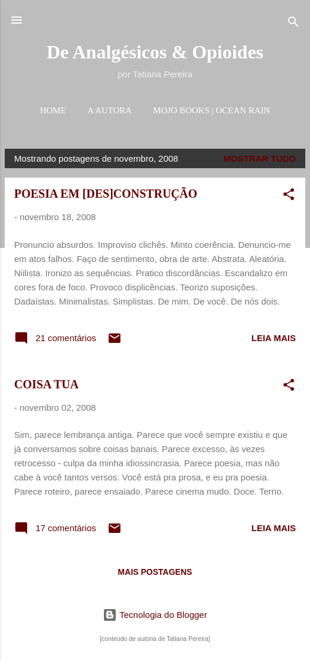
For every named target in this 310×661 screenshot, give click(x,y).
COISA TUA (46, 384)
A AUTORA (109, 110)
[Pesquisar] (293, 24)
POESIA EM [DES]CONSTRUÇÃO (105, 193)
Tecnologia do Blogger (155, 615)
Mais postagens (155, 572)
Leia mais (274, 338)
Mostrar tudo (260, 158)
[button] (289, 196)
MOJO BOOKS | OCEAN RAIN (211, 110)
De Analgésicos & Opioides (155, 52)
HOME (53, 110)
